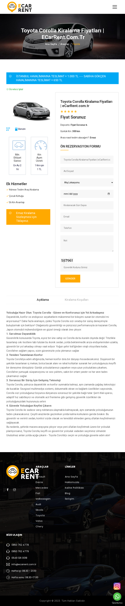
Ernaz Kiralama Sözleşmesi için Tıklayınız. (26, 216)
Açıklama (43, 299)
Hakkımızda (72, 482)
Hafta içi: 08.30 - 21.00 (24, 570)
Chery (39, 526)
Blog (67, 493)
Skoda (39, 510)
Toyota (40, 515)
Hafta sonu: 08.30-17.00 (25, 577)
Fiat (38, 493)
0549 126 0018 (19, 557)
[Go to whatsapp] (117, 597)
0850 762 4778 (20, 544)
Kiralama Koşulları (76, 299)
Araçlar (64, 44)
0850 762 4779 (20, 551)
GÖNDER (70, 278)
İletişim (69, 498)
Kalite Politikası (74, 487)
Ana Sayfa (51, 44)
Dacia (39, 482)
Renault (40, 476)
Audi (38, 504)
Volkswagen (43, 498)
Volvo (39, 521)
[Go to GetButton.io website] (117, 603)
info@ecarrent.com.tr (24, 564)
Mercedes (42, 487)
